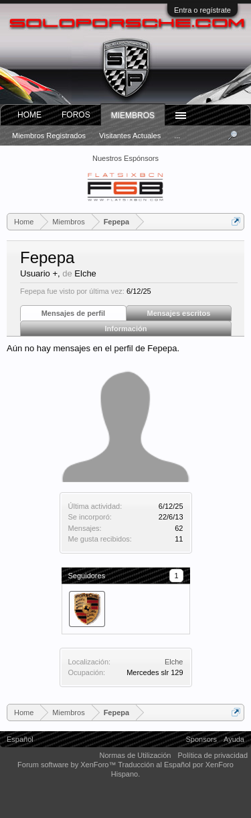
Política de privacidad (212, 755)
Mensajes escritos (179, 313)
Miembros (133, 115)
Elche (174, 662)
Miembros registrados (49, 136)
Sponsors (201, 739)
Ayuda (234, 739)
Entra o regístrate (202, 10)
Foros (76, 115)
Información (126, 329)
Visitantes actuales (130, 136)
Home (29, 115)
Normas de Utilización (135, 755)
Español (20, 739)
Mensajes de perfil (73, 313)
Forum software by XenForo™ (67, 765)
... (177, 136)
